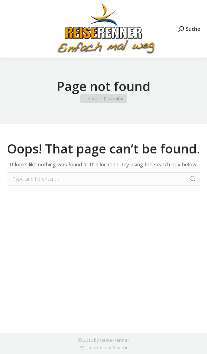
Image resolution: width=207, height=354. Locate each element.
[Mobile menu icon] (11, 29)
